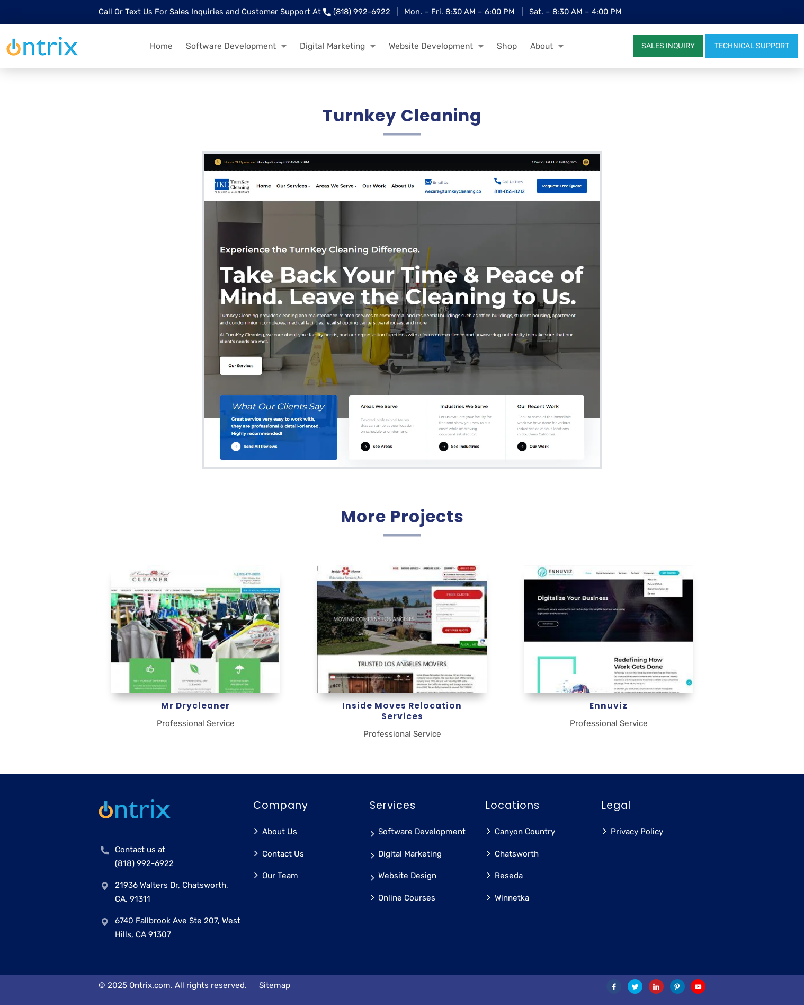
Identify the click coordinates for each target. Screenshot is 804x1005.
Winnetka (512, 898)
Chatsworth (517, 854)
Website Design (407, 875)
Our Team (280, 875)
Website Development (431, 46)
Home (161, 46)
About (541, 46)
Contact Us (283, 854)
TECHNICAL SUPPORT (751, 45)
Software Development (231, 46)
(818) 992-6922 (361, 11)
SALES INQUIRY (668, 45)
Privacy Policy (637, 831)
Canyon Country (525, 831)
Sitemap (274, 985)
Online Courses (406, 898)
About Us (279, 831)
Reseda (509, 875)
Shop (507, 46)
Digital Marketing (332, 46)
